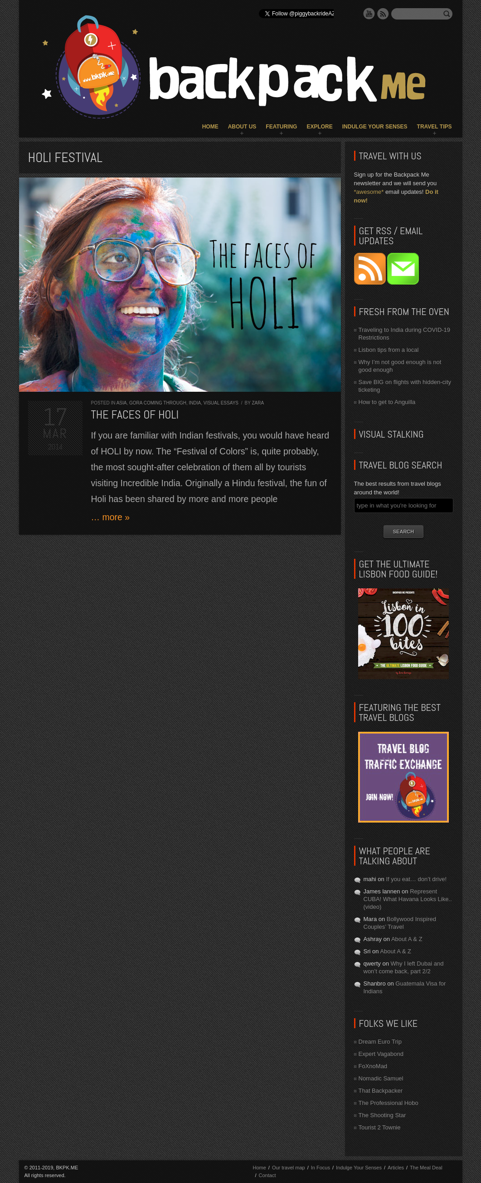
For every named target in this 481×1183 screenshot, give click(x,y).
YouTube (369, 14)
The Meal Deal (426, 1167)
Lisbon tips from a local (389, 349)
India (195, 402)
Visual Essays (221, 402)
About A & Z (407, 939)
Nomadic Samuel (381, 1078)
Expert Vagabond (381, 1053)
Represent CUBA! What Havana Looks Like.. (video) (408, 899)
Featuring (281, 126)
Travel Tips (434, 126)
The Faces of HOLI (135, 414)
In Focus (320, 1167)
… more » (110, 517)
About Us (242, 126)
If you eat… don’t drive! (416, 879)
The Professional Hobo (388, 1102)
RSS (383, 14)
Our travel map (288, 1167)
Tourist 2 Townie (380, 1127)
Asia (122, 402)
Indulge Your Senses (375, 126)
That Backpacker (381, 1090)
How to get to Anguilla (387, 402)
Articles (396, 1167)
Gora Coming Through (157, 402)
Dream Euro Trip (380, 1041)
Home (210, 126)
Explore (319, 126)
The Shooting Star (382, 1115)
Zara (258, 402)
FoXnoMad (373, 1066)
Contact (267, 1175)
